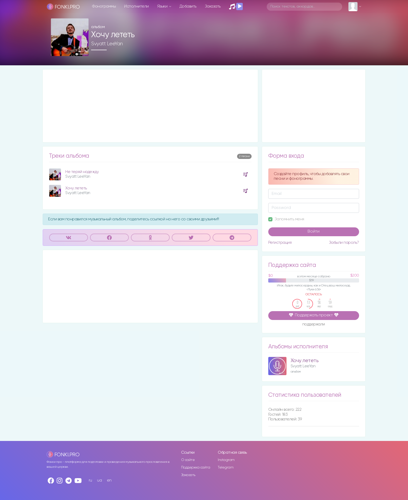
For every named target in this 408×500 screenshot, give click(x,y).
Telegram (225, 467)
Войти (314, 231)
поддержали (313, 324)
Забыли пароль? (344, 243)
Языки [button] (162, 6)
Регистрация (280, 243)
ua (99, 480)
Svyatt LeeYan (107, 43)
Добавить (188, 6)
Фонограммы (104, 6)
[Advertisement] (150, 105)
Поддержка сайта (195, 467)
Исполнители (136, 6)
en (109, 480)
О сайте (188, 460)
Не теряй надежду (82, 172)
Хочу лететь (76, 188)
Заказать (213, 6)
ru (90, 480)
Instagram (226, 460)
